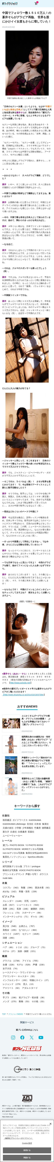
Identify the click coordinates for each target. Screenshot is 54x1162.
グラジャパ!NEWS (15, 1014)
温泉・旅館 (27, 951)
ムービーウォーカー (12, 835)
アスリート (12, 988)
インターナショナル (16, 916)
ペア (8, 947)
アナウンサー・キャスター (19, 976)
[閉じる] (50, 1124)
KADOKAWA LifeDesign (14, 824)
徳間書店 (46, 828)
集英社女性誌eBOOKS (37, 853)
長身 (23, 909)
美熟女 (10, 930)
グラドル (12, 960)
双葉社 (31, 831)
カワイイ (12, 934)
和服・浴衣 (28, 891)
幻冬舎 (38, 824)
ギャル (37, 916)
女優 (9, 964)
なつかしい (28, 930)
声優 (39, 964)
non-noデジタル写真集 (14, 853)
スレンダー (13, 901)
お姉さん (27, 926)
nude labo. (8, 878)
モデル (24, 964)
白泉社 (13, 831)
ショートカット (28, 905)
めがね (10, 891)
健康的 (38, 909)
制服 (27, 887)
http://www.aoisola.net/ (20, 683)
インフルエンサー (16, 980)
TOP (4, 1014)
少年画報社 (27, 828)
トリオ (22, 947)
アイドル (30, 960)
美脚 (9, 909)
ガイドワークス (20, 820)
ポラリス (44, 874)
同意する (26, 1158)
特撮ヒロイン (40, 980)
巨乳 (31, 901)
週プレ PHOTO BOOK (13, 845)
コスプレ (11, 887)
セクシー (31, 934)
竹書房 (37, 828)
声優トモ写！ (31, 874)
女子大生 (11, 968)
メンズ (10, 1001)
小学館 (18, 828)
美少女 (10, 926)
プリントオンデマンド (13, 874)
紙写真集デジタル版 (12, 866)
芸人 (29, 984)
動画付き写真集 (10, 870)
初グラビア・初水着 (32, 997)
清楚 (9, 938)
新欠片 (6, 831)
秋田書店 (7, 820)
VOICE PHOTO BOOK (30, 870)
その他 (39, 1001)
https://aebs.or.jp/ (7, 1117)
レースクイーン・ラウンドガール (23, 972)
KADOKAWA (35, 820)
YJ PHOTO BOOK (34, 845)
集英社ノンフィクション (14, 857)
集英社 (45, 824)
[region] (27, 1141)
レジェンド (12, 984)
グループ (39, 947)
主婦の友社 (8, 828)
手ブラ (10, 997)
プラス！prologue (31, 866)
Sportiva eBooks (35, 857)
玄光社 (30, 824)
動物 (25, 1001)
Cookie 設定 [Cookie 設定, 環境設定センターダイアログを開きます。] (27, 1143)
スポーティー (32, 912)
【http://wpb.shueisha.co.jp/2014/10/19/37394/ (23, 695)
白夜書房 (22, 831)
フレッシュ (12, 912)
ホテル (10, 951)
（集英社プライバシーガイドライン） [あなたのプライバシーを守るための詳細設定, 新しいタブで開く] (18, 1138)
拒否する (26, 1150)
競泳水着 (43, 887)
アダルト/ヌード (30, 988)
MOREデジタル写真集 (32, 849)
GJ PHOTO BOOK (12, 849)
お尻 (9, 905)
